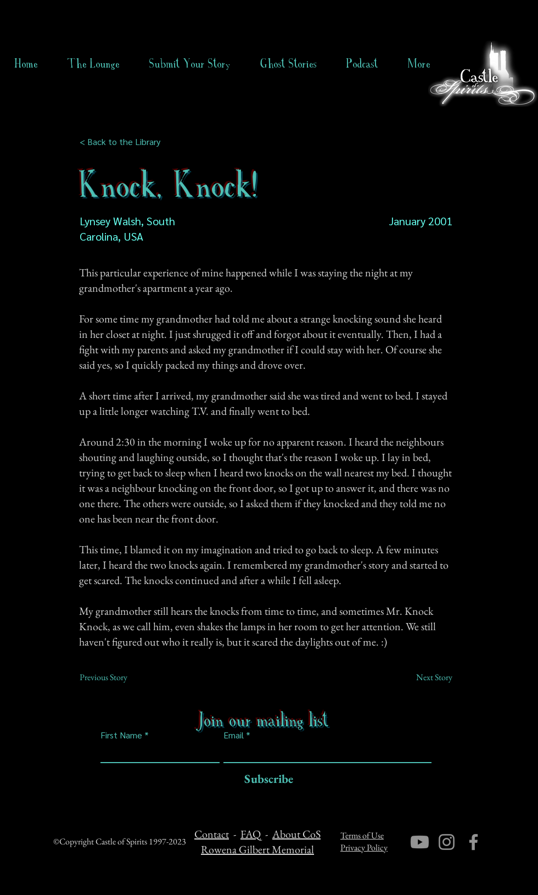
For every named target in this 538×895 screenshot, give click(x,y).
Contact (211, 834)
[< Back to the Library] (123, 142)
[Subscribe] (266, 779)
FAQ (250, 834)
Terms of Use (362, 835)
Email (233, 735)
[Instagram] (446, 842)
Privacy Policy (364, 847)
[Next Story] (424, 677)
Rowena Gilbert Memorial (257, 849)
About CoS (296, 834)
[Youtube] (419, 842)
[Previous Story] (116, 677)
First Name (121, 735)
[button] (288, 63)
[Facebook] (473, 842)
